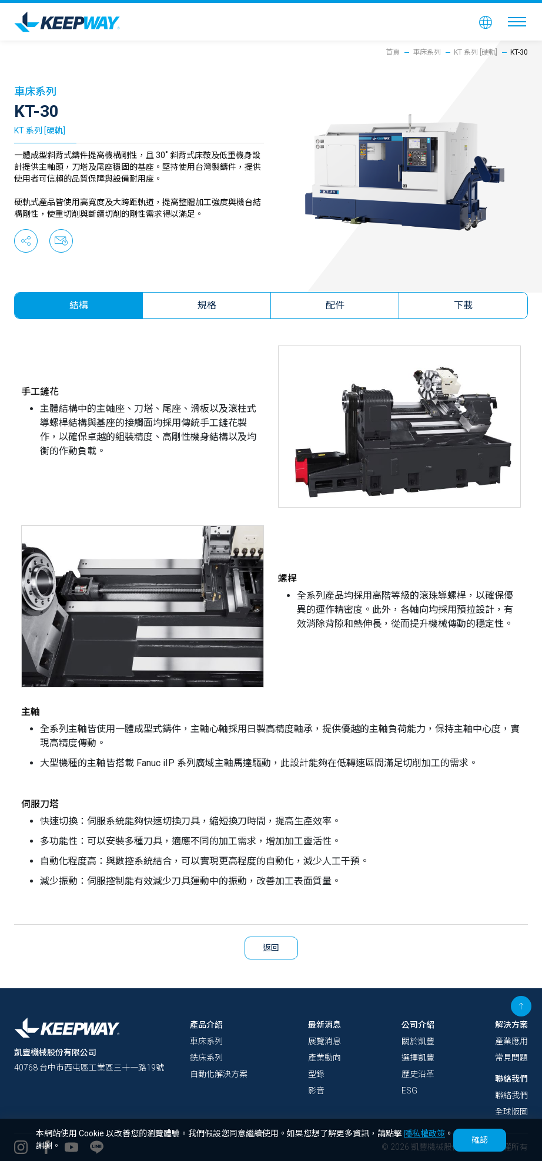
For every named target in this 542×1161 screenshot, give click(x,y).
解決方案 (511, 1024)
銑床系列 (206, 1057)
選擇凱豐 (418, 1057)
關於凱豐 (418, 1041)
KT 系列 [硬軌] (475, 52)
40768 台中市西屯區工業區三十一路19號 (89, 1067)
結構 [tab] (78, 305)
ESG (409, 1090)
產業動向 (324, 1057)
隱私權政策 (424, 1133)
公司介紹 (418, 1024)
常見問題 (511, 1057)
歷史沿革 (418, 1074)
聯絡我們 (511, 1078)
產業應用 (511, 1041)
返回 (271, 947)
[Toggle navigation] (517, 21)
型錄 (316, 1074)
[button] (485, 22)
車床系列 (427, 52)
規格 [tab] (207, 305)
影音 (316, 1090)
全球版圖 (511, 1111)
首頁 (393, 52)
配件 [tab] (335, 305)
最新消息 (324, 1024)
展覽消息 (324, 1041)
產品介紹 (206, 1024)
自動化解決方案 (218, 1074)
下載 (463, 305)
